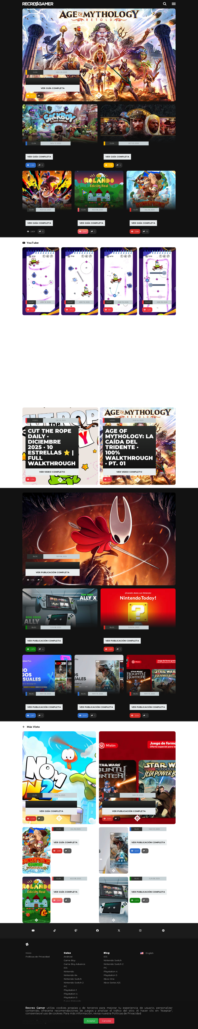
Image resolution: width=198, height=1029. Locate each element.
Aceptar (91, 1021)
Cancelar (106, 1021)
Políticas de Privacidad (126, 1013)
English (149, 953)
